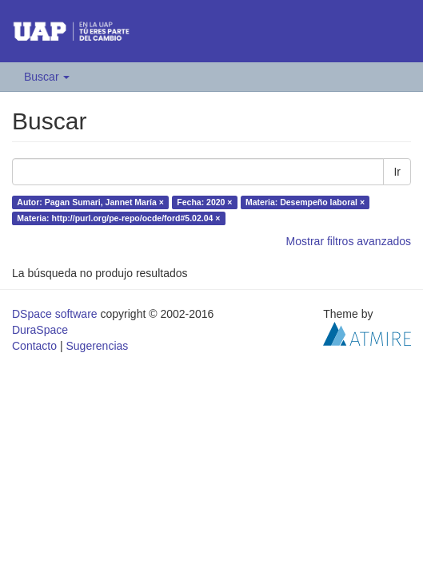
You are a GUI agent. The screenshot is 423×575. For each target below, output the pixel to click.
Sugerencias (97, 345)
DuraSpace (40, 329)
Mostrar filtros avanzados (348, 241)
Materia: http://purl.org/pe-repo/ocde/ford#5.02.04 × (118, 218)
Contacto (34, 345)
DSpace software (55, 313)
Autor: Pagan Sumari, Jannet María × (90, 202)
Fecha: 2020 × (204, 202)
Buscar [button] (47, 76)
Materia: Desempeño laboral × (305, 202)
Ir (397, 171)
